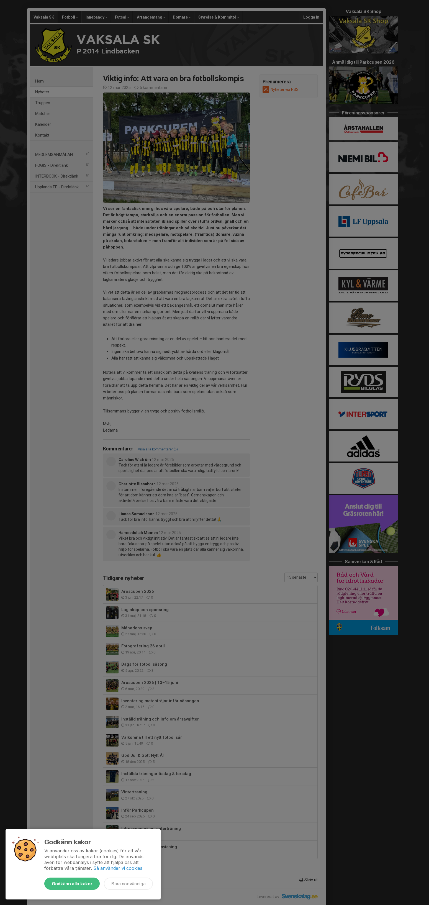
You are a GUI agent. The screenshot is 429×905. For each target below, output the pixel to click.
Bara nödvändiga (128, 883)
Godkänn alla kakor (72, 883)
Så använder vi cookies (117, 868)
